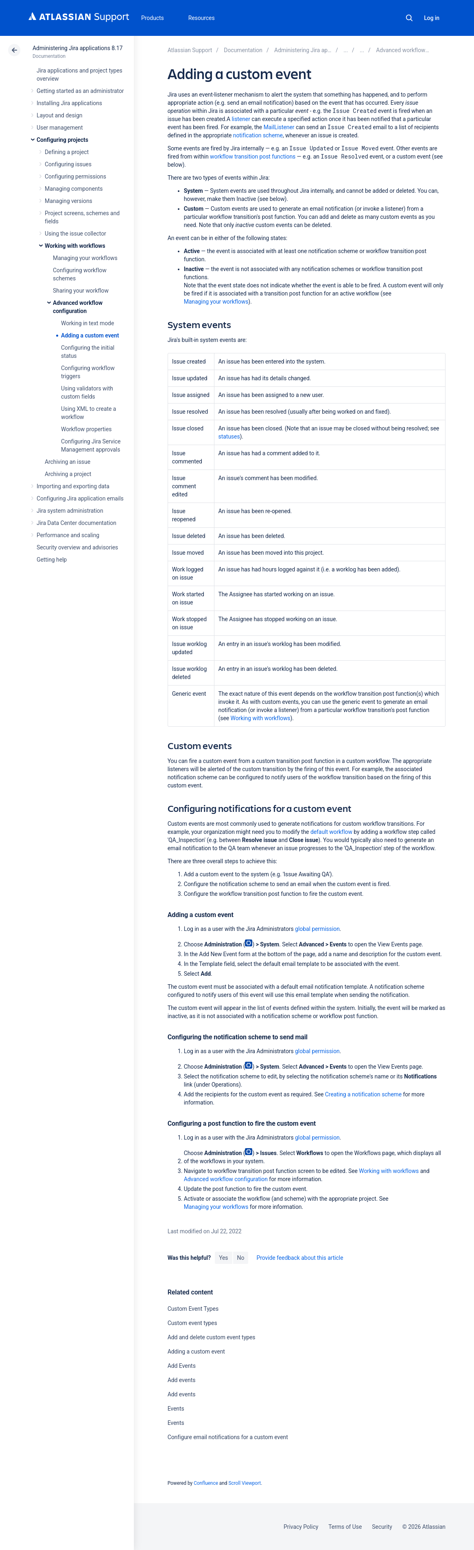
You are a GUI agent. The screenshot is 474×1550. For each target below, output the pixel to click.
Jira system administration (70, 510)
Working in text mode (87, 323)
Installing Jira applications (69, 103)
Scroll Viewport (244, 1483)
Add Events (182, 1366)
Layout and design (59, 115)
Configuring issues (68, 164)
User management (60, 127)
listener (241, 119)
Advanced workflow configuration (226, 1179)
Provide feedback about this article (299, 1258)
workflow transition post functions (252, 156)
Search (409, 17)
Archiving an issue (67, 462)
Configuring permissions (75, 176)
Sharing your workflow (81, 290)
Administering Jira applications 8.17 (77, 48)
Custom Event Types (193, 1308)
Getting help (52, 559)
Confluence (206, 1483)
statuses (229, 436)
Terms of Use (345, 1527)
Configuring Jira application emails (80, 498)
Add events (182, 1380)
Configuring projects (62, 140)
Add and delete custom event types (212, 1337)
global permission (317, 929)
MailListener (279, 127)
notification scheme (258, 135)
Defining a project (67, 152)
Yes (223, 1258)
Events (176, 1408)
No (241, 1258)
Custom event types (192, 1323)
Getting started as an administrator (80, 91)
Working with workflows (75, 246)
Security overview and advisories (77, 547)
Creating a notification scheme (363, 1094)
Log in (431, 18)
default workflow (331, 832)
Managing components (74, 188)
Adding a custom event (90, 335)
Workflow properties (86, 429)
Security (382, 1527)
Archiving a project (68, 474)
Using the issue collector (75, 233)
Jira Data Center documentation (76, 523)
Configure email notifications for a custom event (228, 1437)
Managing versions (68, 201)
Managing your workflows (85, 258)
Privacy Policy (301, 1527)
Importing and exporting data (73, 486)
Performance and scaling (68, 535)
